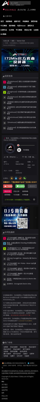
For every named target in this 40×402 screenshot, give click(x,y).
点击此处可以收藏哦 (25, 321)
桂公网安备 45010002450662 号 (15, 363)
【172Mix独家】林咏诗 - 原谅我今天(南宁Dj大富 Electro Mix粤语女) (21, 269)
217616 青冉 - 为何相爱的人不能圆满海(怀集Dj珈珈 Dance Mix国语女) (18, 200)
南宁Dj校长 (26, 349)
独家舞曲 (9, 21)
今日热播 (16, 195)
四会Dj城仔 (17, 349)
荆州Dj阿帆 (14, 351)
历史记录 (16, 191)
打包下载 (22, 10)
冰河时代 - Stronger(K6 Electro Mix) (19, 284)
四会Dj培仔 (7, 349)
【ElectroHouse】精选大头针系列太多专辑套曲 (21, 118)
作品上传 (5, 396)
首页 (2, 21)
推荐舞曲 (7, 195)
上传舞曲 (31, 10)
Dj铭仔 (25, 354)
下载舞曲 (8, 186)
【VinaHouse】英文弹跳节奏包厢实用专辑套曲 (21, 113)
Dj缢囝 (27, 356)
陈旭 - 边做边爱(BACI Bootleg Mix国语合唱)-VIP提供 (21, 243)
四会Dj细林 (14, 347)
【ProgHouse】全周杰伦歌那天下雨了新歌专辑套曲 (21, 87)
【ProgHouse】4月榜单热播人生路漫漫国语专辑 (21, 92)
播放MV (32, 186)
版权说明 (5, 387)
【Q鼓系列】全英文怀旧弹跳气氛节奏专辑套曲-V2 (21, 108)
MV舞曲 (3, 34)
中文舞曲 (4, 25)
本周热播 (25, 195)
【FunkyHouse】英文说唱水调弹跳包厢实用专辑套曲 (21, 97)
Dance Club (21, 41)
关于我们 (5, 384)
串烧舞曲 (26, 21)
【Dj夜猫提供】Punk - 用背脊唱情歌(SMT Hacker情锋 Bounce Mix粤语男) (21, 248)
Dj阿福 (6, 351)
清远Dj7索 (28, 30)
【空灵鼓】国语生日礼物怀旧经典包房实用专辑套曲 (22, 102)
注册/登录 (7, 16)
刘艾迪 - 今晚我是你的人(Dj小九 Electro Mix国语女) (21, 279)
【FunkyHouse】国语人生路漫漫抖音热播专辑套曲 (21, 82)
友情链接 (5, 399)
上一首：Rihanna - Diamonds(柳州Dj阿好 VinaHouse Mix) (11, 157)
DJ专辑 (11, 30)
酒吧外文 (31, 25)
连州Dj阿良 (23, 351)
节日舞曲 (19, 30)
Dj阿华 (32, 354)
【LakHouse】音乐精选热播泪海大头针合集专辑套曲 (21, 128)
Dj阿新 (6, 347)
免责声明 (5, 390)
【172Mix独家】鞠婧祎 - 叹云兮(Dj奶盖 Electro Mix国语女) (20, 274)
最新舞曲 (25, 191)
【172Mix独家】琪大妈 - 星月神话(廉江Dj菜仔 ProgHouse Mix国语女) (21, 254)
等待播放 (26, 150)
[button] (4, 218)
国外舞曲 (12, 25)
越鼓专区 (17, 21)
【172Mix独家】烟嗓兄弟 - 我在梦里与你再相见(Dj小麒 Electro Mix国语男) (21, 238)
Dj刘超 (6, 356)
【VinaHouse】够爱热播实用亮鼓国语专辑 (21, 122)
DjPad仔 (19, 356)
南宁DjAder (17, 354)
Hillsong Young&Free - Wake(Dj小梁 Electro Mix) (22, 259)
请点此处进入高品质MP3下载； (21, 315)
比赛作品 (4, 30)
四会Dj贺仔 (32, 347)
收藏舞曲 (21, 186)
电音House (21, 25)
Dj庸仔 (12, 356)
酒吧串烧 (34, 21)
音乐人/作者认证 (9, 10)
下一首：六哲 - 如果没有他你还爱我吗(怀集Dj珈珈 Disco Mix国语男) (29, 157)
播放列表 (7, 191)
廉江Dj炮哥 (7, 354)
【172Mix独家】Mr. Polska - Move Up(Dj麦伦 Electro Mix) (21, 264)
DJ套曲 (36, 30)
